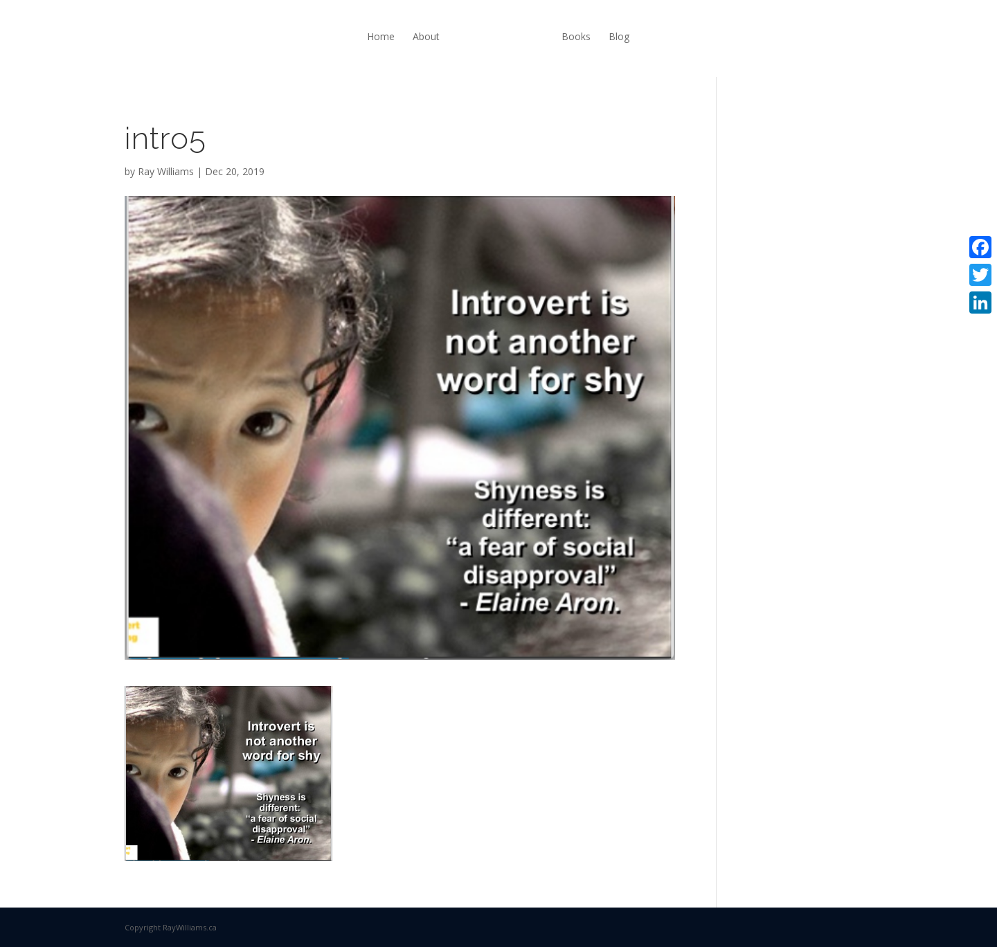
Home (381, 36)
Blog (619, 36)
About (426, 36)
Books (576, 36)
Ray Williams (166, 171)
